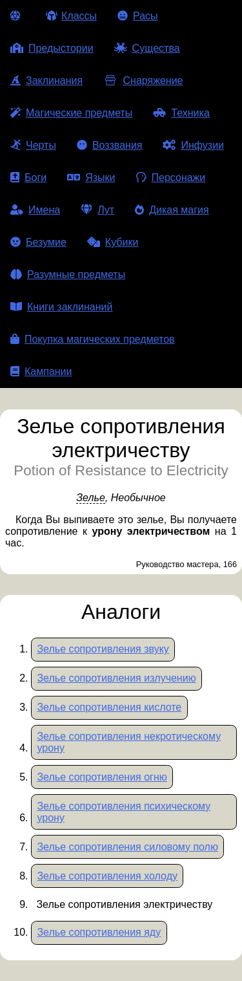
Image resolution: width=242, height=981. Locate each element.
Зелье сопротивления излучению (116, 678)
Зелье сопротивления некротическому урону (129, 742)
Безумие (38, 242)
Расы (137, 15)
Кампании (41, 371)
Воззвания (110, 145)
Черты (33, 145)
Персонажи (171, 177)
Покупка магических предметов (92, 339)
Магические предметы (71, 112)
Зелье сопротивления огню (101, 776)
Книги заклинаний (61, 306)
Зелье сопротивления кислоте (109, 707)
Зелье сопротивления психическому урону (123, 812)
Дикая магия (171, 209)
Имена (35, 209)
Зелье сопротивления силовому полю (127, 846)
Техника (181, 112)
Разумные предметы (67, 274)
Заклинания (46, 80)
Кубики (113, 242)
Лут (97, 209)
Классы (71, 15)
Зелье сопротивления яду (99, 932)
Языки (91, 177)
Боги (28, 177)
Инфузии (193, 145)
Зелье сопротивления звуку (102, 648)
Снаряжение (143, 80)
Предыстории (52, 48)
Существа (147, 48)
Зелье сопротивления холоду (107, 875)
